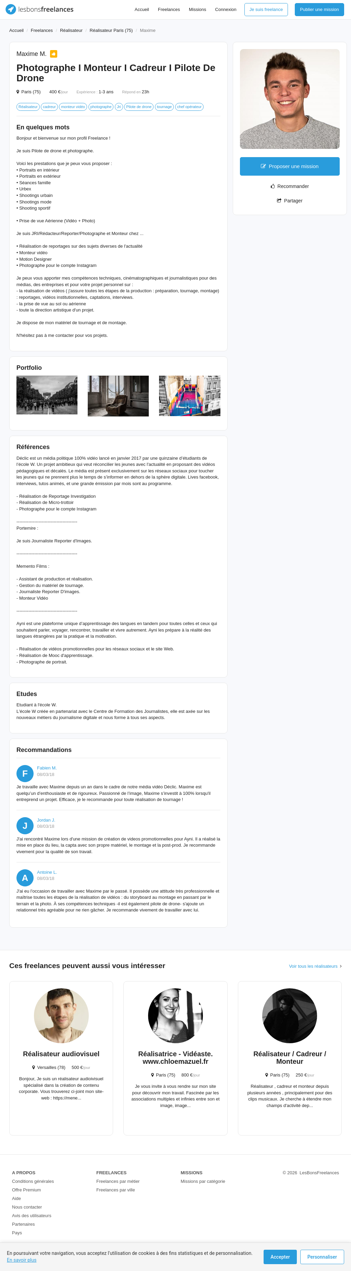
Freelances (169, 9)
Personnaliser (322, 1257)
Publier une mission (319, 9)
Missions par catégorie (203, 1181)
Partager (289, 200)
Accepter (280, 1257)
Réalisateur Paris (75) (111, 30)
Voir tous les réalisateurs (313, 966)
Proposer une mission (289, 166)
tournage (164, 107)
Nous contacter (27, 1207)
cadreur (49, 107)
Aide (16, 1198)
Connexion (226, 9)
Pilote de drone (139, 107)
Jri (119, 107)
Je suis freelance (266, 9)
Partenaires (23, 1224)
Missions (197, 9)
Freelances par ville (115, 1189)
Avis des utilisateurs (31, 1215)
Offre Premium (26, 1189)
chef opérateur (189, 107)
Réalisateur (71, 30)
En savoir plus (21, 1260)
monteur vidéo (73, 107)
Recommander (290, 186)
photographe (101, 107)
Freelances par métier (118, 1181)
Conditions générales (33, 1181)
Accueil (142, 9)
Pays (17, 1232)
